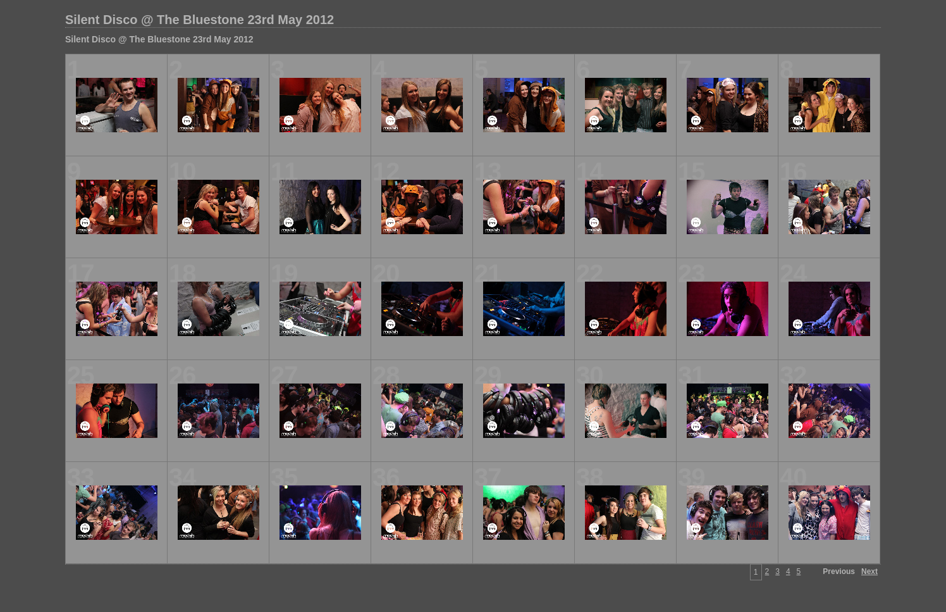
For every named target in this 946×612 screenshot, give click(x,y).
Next (869, 571)
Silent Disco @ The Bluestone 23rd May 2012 (199, 20)
